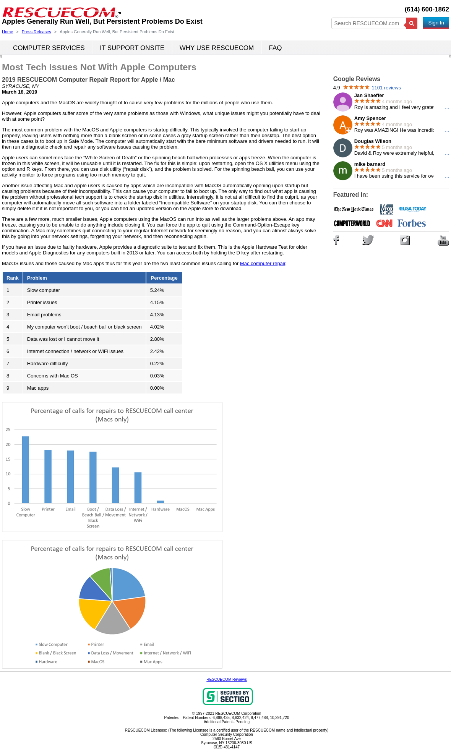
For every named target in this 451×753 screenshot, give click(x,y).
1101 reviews (386, 88)
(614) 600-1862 (427, 9)
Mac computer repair (263, 263)
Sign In (436, 23)
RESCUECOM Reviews (226, 679)
